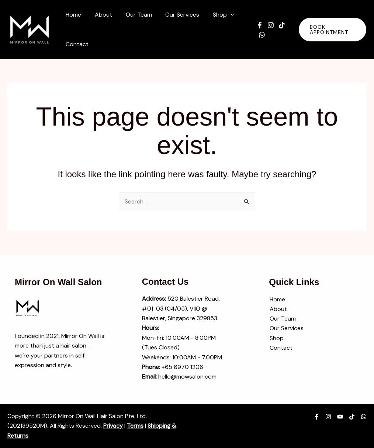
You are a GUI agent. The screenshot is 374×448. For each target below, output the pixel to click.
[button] (215, 15)
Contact (280, 348)
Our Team (282, 319)
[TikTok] (278, 25)
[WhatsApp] (258, 34)
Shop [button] (276, 338)
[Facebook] (256, 25)
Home (276, 299)
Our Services (286, 328)
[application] (222, 15)
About (277, 309)
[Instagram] (267, 25)
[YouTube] (340, 417)
